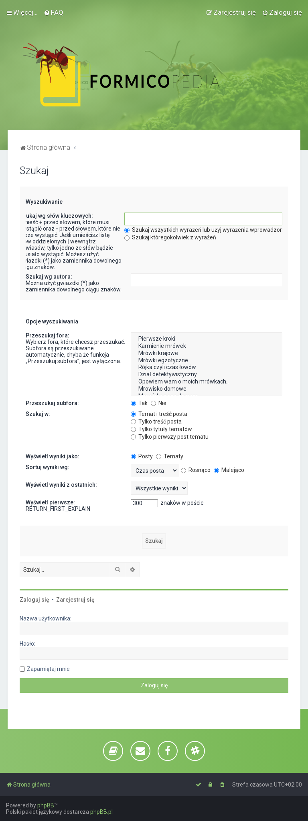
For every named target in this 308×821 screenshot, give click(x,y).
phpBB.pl (101, 812)
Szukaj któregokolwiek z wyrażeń (170, 237)
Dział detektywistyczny (206, 374)
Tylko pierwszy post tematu (170, 437)
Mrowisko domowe (206, 389)
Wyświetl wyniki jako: (52, 456)
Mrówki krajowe (206, 353)
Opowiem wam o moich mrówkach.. (206, 381)
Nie (158, 403)
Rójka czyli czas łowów (206, 367)
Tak (139, 403)
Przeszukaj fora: (47, 335)
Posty (142, 456)
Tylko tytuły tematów (161, 429)
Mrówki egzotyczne (206, 360)
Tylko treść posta (156, 421)
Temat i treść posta (159, 414)
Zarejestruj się (75, 599)
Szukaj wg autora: (49, 276)
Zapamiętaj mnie (48, 669)
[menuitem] (53, 12)
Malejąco (229, 470)
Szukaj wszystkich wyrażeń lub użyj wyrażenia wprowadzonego (208, 230)
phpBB (45, 805)
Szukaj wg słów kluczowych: (56, 216)
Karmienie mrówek (206, 346)
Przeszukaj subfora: (52, 403)
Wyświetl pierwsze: (50, 502)
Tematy (169, 456)
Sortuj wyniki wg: (47, 467)
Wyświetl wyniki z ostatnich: (61, 485)
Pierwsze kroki (206, 339)
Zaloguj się (34, 599)
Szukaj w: (38, 414)
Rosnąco (196, 470)
